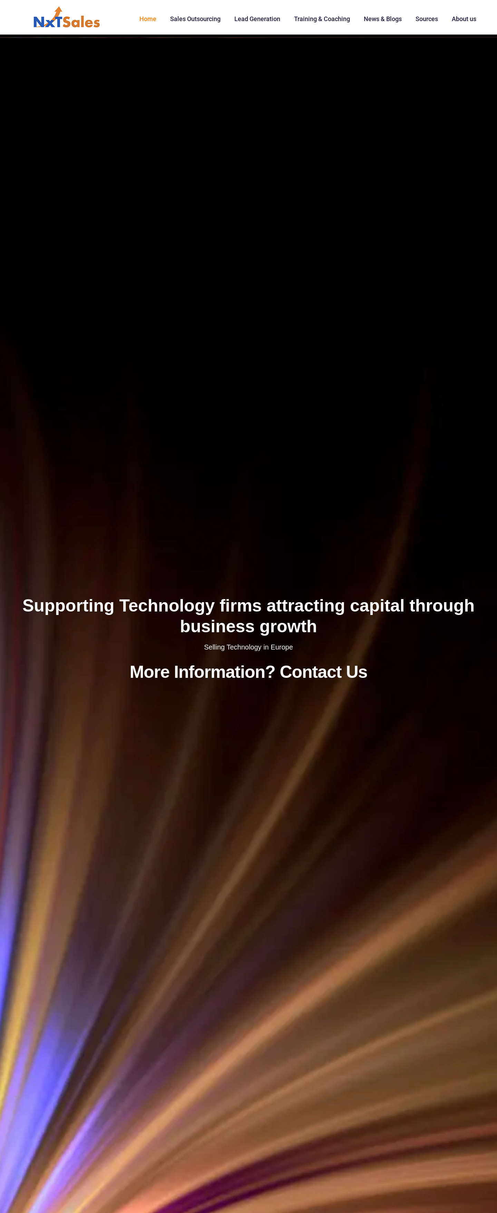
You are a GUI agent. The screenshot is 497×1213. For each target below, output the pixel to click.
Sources (427, 18)
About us (464, 18)
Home (147, 18)
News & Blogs (383, 18)
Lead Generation (257, 18)
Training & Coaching (322, 18)
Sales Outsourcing (195, 18)
